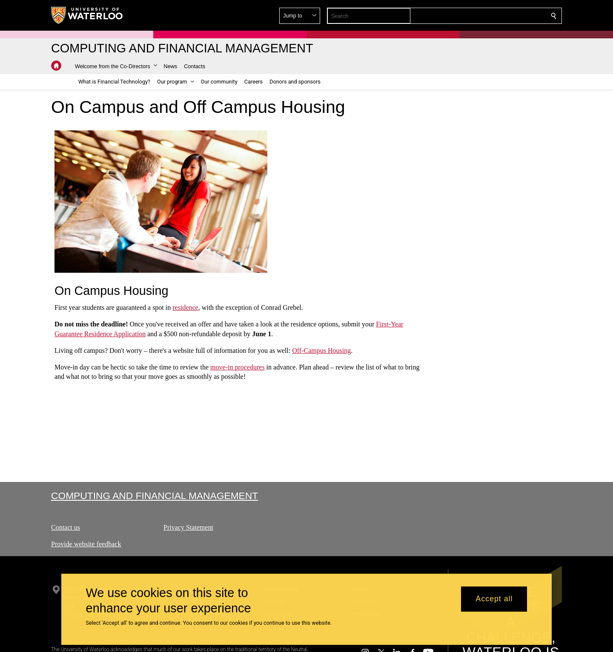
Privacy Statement (188, 527)
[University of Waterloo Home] (87, 15)
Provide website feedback (86, 544)
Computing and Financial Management (154, 495)
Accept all (494, 599)
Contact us (65, 527)
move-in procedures (237, 366)
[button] (492, 15)
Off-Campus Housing (321, 350)
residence (185, 307)
